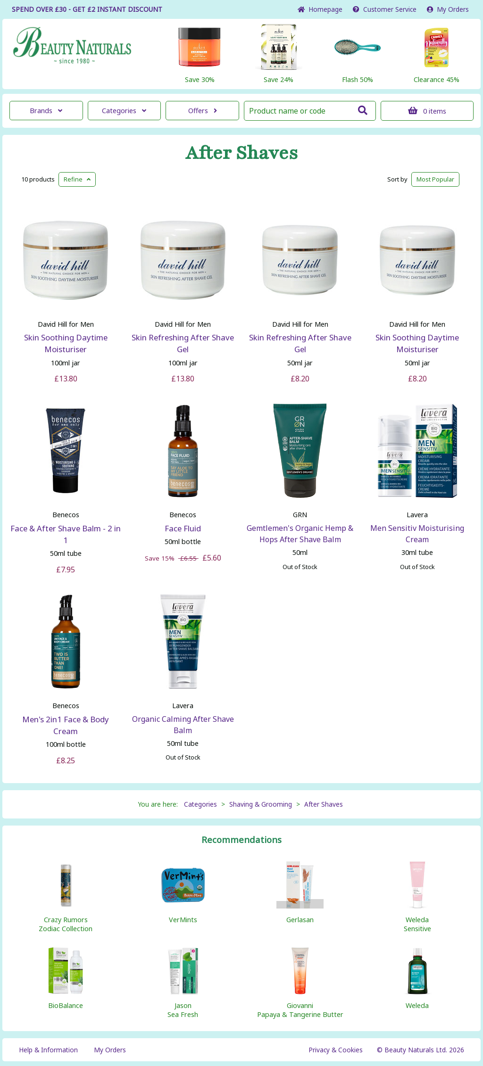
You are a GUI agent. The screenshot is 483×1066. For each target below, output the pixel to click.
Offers (202, 110)
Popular (435, 179)
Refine (77, 179)
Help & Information (48, 1049)
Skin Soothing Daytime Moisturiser (66, 343)
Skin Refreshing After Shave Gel (183, 343)
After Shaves (241, 153)
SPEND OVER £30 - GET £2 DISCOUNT (87, 9)
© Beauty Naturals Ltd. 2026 (420, 1049)
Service (384, 9)
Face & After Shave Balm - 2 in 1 (65, 534)
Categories (124, 110)
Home (320, 9)
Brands (46, 110)
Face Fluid (183, 528)
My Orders (448, 9)
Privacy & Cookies (335, 1049)
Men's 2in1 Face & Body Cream (65, 725)
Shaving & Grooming (260, 804)
